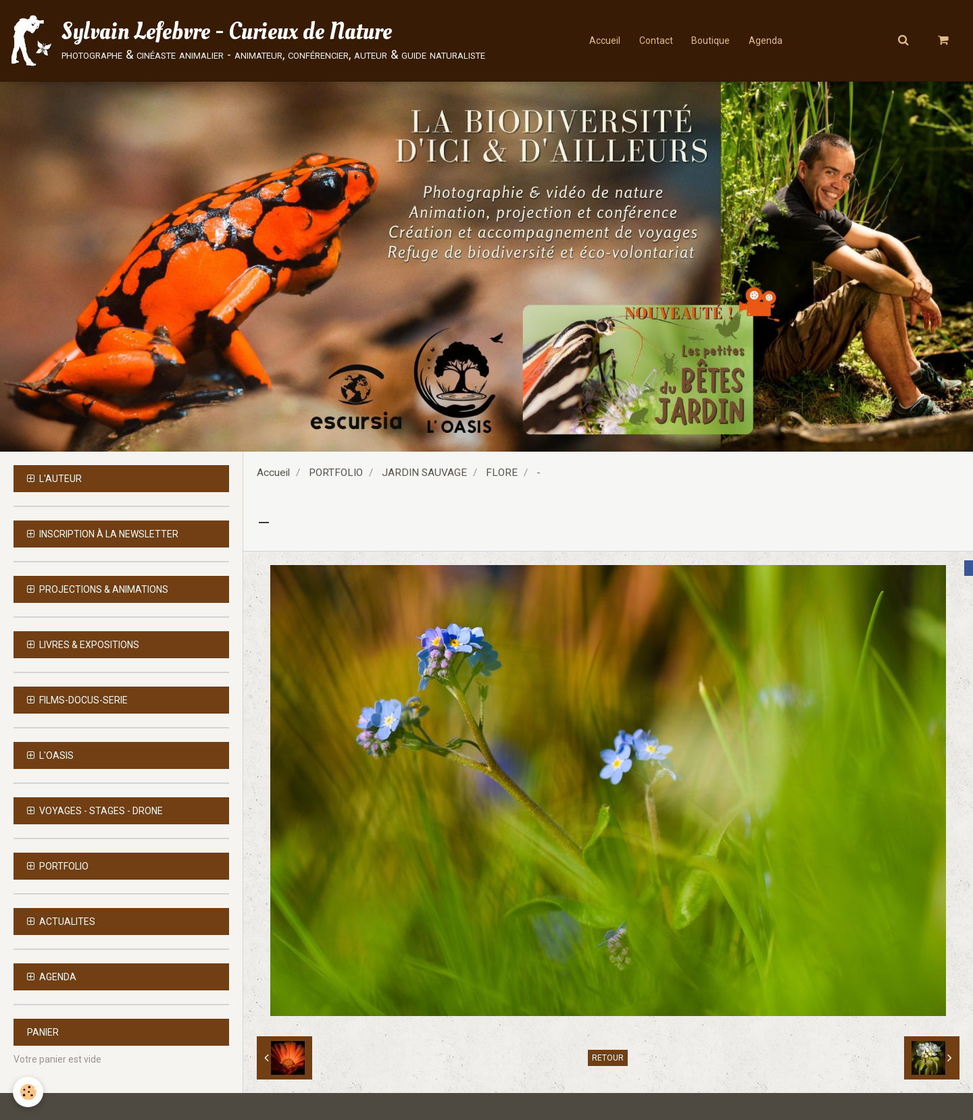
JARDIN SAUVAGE (424, 472)
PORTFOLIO (336, 472)
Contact (655, 40)
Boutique (711, 40)
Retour (608, 1058)
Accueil (602, 40)
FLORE (502, 472)
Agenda (767, 40)
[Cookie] (29, 1092)
